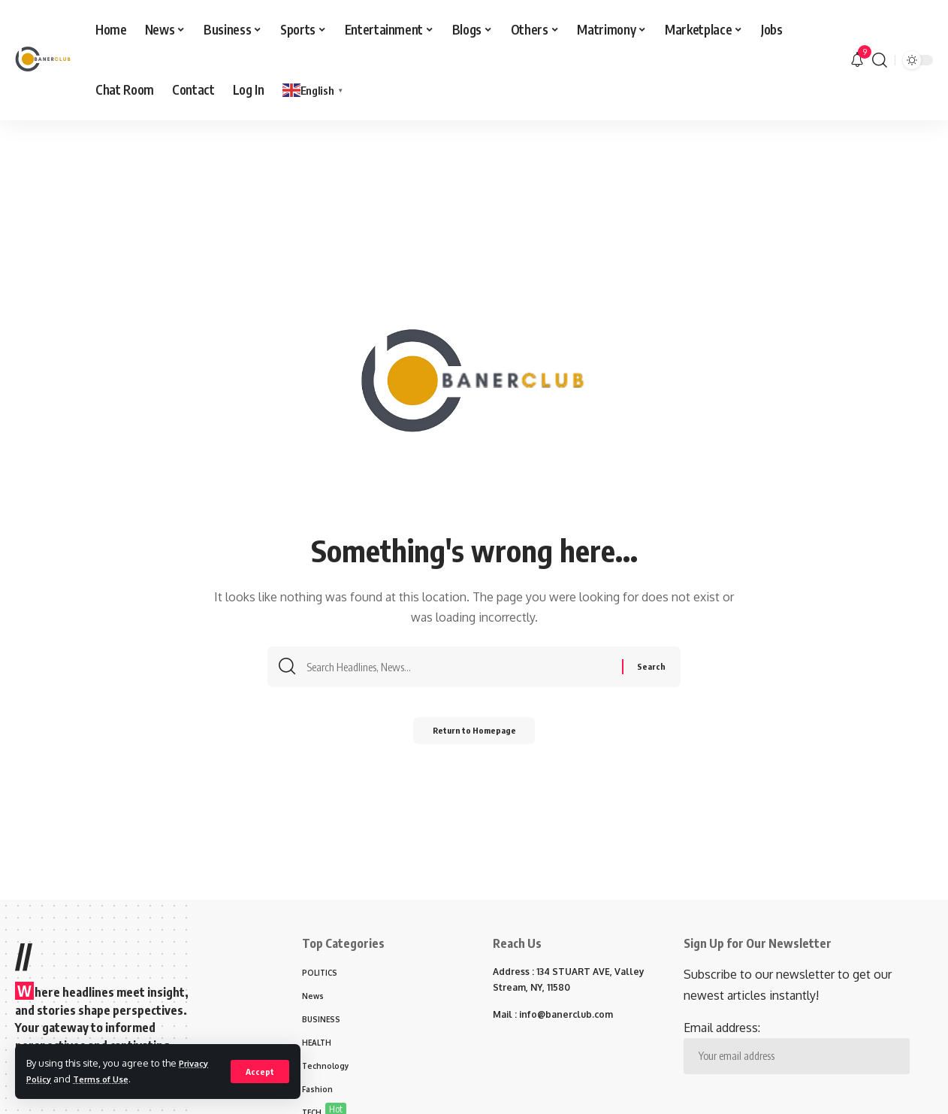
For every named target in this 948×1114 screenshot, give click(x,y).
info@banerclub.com (566, 1014)
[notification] (857, 60)
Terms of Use (108, 1079)
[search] (879, 60)
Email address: (797, 1047)
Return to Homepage (474, 734)
